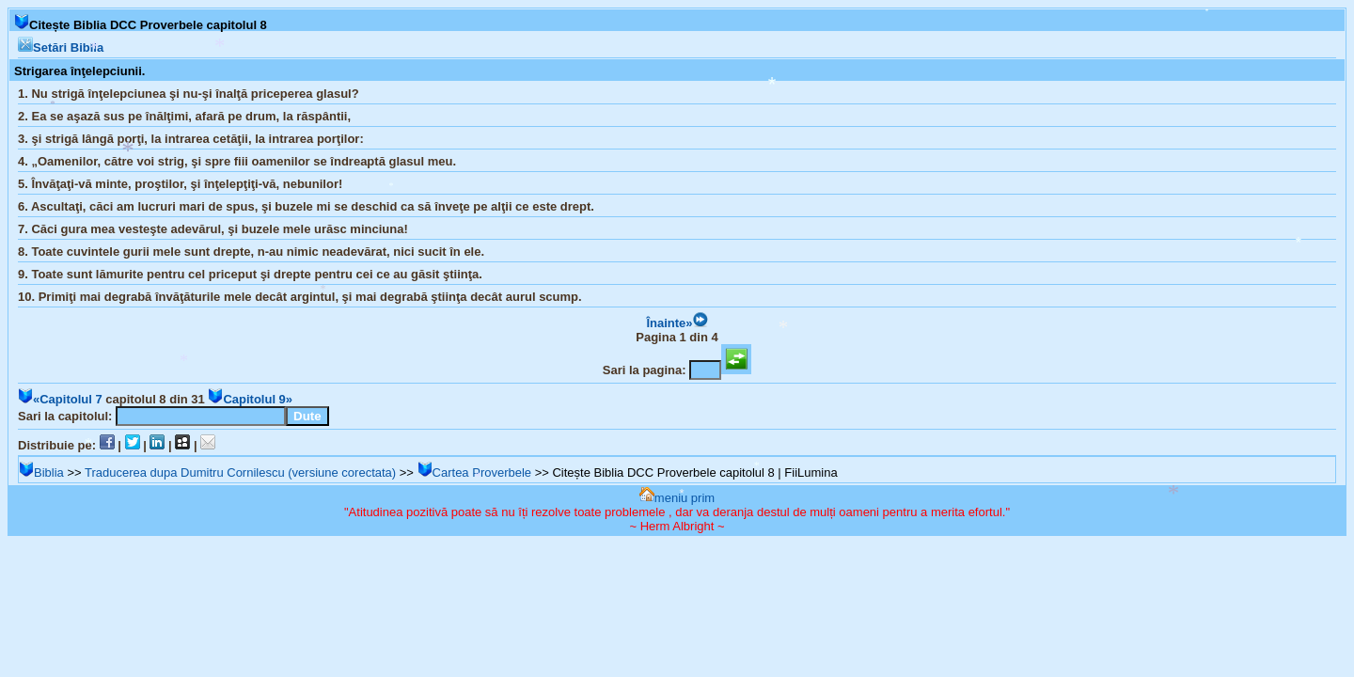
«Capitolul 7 (60, 399)
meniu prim (677, 498)
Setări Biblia (60, 47)
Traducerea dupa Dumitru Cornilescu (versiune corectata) (240, 472)
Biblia (41, 472)
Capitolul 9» (250, 399)
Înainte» (676, 323)
